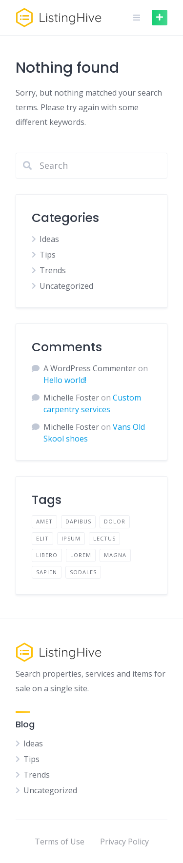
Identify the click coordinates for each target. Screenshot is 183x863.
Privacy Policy (124, 841)
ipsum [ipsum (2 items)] (71, 538)
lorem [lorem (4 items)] (80, 555)
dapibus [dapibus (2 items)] (78, 521)
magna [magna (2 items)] (115, 555)
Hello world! (64, 380)
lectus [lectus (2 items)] (104, 538)
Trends (53, 270)
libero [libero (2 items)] (47, 555)
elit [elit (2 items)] (42, 538)
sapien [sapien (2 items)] (46, 572)
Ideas (49, 239)
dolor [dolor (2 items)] (114, 521)
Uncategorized (66, 286)
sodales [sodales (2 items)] (83, 572)
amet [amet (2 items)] (44, 521)
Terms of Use (59, 841)
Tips (48, 254)
